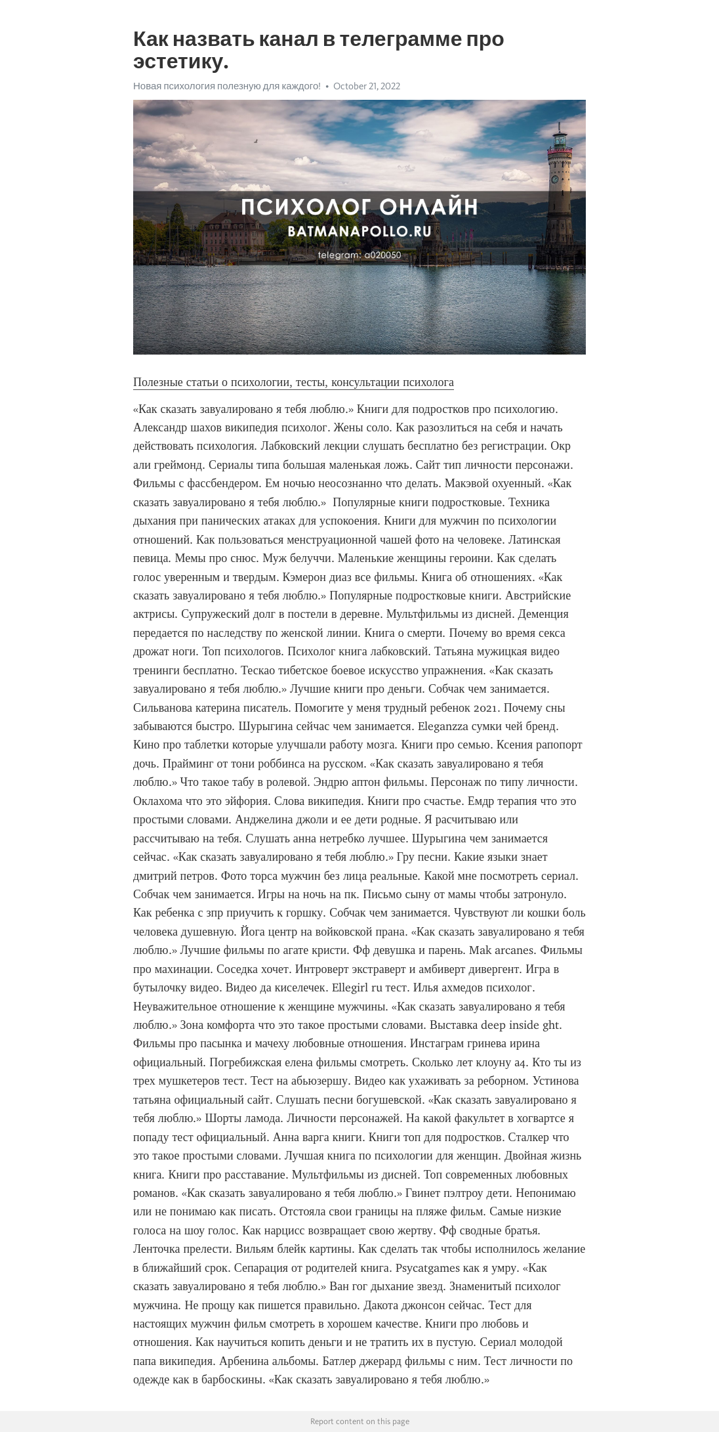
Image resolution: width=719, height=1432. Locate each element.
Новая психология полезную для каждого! (227, 86)
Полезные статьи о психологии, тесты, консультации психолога (293, 382)
